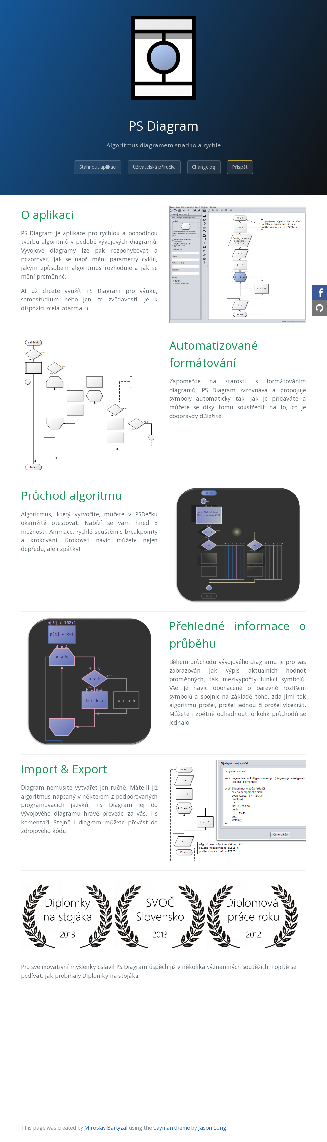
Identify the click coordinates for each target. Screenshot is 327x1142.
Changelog (203, 167)
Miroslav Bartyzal (105, 1127)
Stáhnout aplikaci (97, 167)
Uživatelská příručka (154, 167)
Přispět (240, 167)
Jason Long (212, 1127)
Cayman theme (171, 1127)
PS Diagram (163, 126)
